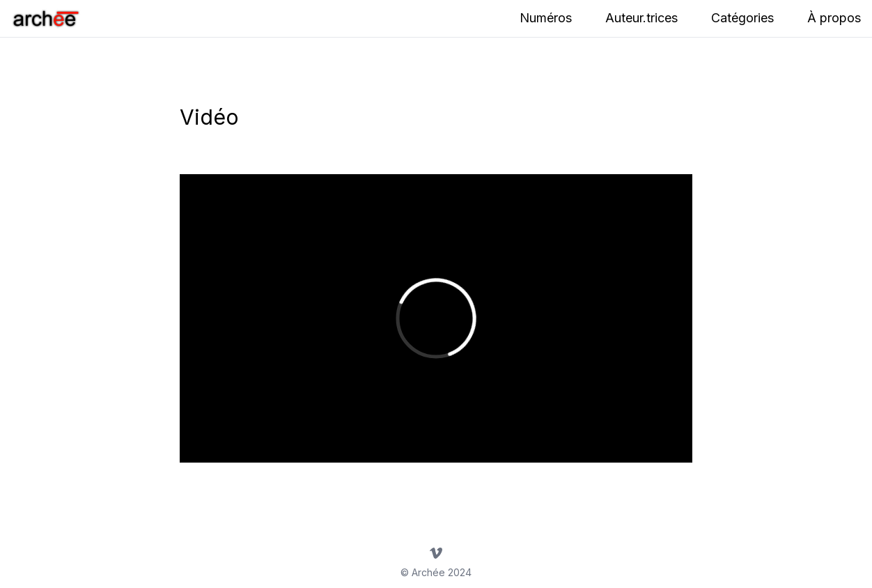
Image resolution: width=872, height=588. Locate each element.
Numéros (546, 17)
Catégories (742, 17)
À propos (834, 17)
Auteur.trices (641, 17)
